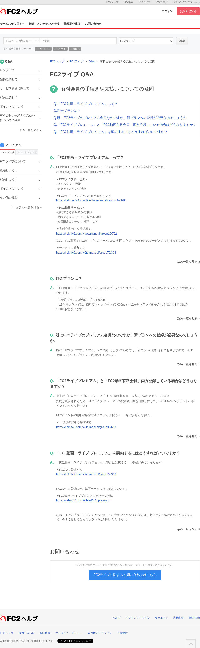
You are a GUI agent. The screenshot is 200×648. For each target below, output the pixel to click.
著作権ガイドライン (100, 633)
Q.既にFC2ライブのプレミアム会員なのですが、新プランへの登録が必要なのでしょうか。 (122, 118)
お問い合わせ (93, 23)
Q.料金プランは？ (67, 110)
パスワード (60, 48)
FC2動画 (128, 2)
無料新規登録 (188, 11)
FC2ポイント (43, 48)
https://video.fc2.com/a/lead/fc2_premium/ (83, 500)
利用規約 (178, 617)
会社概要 (45, 633)
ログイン (167, 11)
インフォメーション (137, 617)
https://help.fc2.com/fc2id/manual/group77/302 (86, 474)
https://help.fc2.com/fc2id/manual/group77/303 (86, 252)
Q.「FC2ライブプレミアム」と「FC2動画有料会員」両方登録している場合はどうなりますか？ (125, 124)
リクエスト (161, 617)
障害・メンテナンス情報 (44, 23)
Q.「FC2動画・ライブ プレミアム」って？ (86, 104)
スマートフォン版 (27, 152)
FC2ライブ (144, 2)
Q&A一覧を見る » (188, 261)
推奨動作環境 (72, 23)
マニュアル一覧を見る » (26, 207)
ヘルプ (116, 617)
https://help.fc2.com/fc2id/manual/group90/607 (86, 427)
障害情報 (194, 617)
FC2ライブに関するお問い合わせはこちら (125, 575)
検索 (182, 41)
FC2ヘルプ (57, 61)
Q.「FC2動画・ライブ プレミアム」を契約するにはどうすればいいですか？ (111, 132)
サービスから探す (12, 23)
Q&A (92, 61)
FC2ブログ (162, 2)
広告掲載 (122, 633)
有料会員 (75, 48)
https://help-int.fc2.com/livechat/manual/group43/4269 (90, 200)
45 (146, 40)
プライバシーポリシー (68, 633)
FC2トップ (112, 2)
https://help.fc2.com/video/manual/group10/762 (86, 233)
